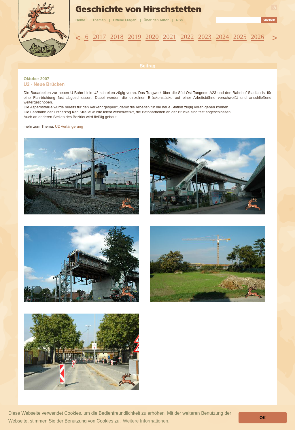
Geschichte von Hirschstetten (138, 9)
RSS (179, 20)
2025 (240, 36)
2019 (134, 36)
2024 (222, 36)
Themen (99, 20)
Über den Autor (156, 20)
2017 (99, 36)
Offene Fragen (124, 20)
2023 (204, 36)
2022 (187, 36)
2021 (169, 36)
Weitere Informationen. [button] (146, 420)
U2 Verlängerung (69, 126)
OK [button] (263, 417)
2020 (152, 36)
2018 (117, 36)
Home (80, 20)
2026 (257, 36)
